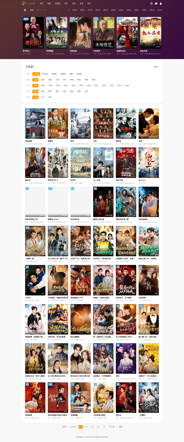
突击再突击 (75, 219)
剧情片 (128, 10)
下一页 (112, 427)
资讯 (89, 3)
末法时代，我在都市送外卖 (103, 259)
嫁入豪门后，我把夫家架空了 (150, 337)
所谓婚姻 (49, 51)
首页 (41, 3)
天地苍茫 (96, 51)
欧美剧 (54, 74)
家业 (72, 141)
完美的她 (73, 51)
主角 (95, 141)
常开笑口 (26, 51)
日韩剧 (63, 74)
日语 (64, 91)
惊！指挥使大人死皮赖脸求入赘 (105, 337)
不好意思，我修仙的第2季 (58, 298)
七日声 (27, 298)
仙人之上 (142, 180)
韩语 (71, 91)
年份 (28, 85)
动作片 (74, 10)
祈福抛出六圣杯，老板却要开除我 (129, 259)
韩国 (71, 80)
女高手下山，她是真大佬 (80, 259)
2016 (104, 85)
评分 (50, 97)
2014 (119, 85)
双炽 (117, 376)
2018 (89, 85)
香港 (50, 80)
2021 (66, 85)
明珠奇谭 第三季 (122, 219)
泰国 (86, 80)
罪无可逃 (119, 180)
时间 (35, 97)
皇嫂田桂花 (121, 51)
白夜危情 (142, 298)
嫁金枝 (27, 180)
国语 (42, 91)
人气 (42, 97)
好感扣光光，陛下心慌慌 (34, 376)
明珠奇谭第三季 (31, 219)
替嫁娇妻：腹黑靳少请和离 (35, 337)
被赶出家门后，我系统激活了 (150, 259)
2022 (58, 85)
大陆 (42, 80)
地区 (28, 80)
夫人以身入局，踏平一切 (57, 259)
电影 (49, 3)
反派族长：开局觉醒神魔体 (103, 376)
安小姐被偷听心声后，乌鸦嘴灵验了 (130, 337)
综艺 (66, 3)
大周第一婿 (29, 259)
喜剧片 (113, 10)
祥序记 (73, 180)
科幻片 (90, 10)
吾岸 (140, 141)
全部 (35, 80)
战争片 (105, 10)
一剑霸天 (142, 415)
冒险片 (152, 10)
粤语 (50, 91)
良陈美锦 (28, 141)
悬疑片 (136, 10)
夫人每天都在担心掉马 (56, 376)
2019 (81, 85)
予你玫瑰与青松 (99, 415)
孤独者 (118, 141)
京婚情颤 (74, 415)
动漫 (74, 3)
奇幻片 (159, 10)
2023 (50, 85)
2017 (96, 85)
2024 (43, 85)
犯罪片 (144, 10)
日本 (64, 80)
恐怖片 (98, 10)
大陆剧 (36, 74)
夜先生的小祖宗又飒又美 (80, 376)
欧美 (79, 80)
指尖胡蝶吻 (75, 337)
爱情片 (82, 10)
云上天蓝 (96, 180)
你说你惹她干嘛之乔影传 (57, 415)
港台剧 (45, 74)
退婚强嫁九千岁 (77, 298)
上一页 (73, 427)
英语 (57, 91)
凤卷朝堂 (28, 415)
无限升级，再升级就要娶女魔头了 (61, 337)
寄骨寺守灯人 (53, 180)
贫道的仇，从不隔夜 (124, 298)
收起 (156, 67)
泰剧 (71, 74)
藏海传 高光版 (98, 219)
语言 (28, 91)
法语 (86, 91)
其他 (93, 80)
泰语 (79, 91)
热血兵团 (143, 51)
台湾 (57, 80)
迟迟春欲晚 (143, 219)
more (127, 85)
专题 (81, 3)
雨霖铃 (50, 141)
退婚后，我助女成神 (101, 298)
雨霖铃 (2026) (53, 219)
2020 (73, 85)
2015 (111, 85)
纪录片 (121, 10)
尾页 (120, 427)
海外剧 (79, 74)
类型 (28, 74)
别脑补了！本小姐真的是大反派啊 (152, 376)
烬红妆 (118, 415)
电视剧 (57, 3)
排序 (28, 97)
